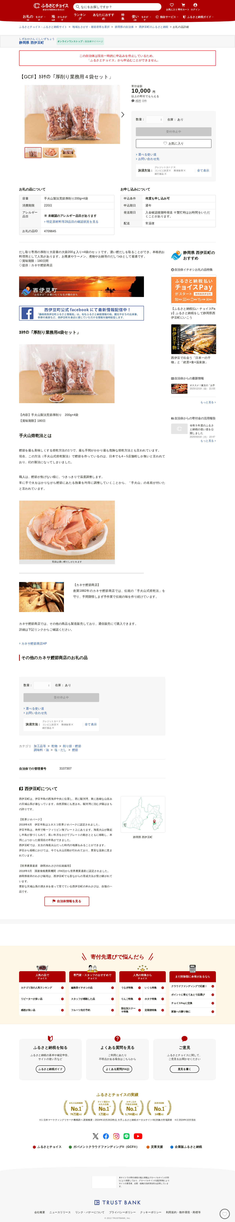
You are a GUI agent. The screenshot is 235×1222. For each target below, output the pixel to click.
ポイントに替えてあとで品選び (188, 994)
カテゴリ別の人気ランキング (36, 987)
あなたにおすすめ (103, 16)
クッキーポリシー (150, 1211)
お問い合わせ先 (149, 158)
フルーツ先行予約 (80, 1010)
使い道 (141, 18)
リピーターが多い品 (31, 999)
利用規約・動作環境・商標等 (183, 1211)
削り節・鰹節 (72, 746)
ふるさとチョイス (49, 1146)
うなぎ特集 (127, 987)
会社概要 (39, 1211)
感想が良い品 (28, 1010)
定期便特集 (151, 1010)
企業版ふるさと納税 (188, 1146)
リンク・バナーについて (90, 1211)
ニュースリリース (60, 1211)
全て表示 (203, 170)
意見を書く (184, 1068)
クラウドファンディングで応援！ (189, 986)
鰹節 (75, 749)
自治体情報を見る (67, 901)
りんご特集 (127, 999)
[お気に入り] (225, 1214)
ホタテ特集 (151, 999)
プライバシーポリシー (122, 1211)
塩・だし (61, 749)
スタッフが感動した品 (83, 999)
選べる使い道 (147, 154)
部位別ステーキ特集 (128, 1010)
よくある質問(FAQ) (117, 1068)
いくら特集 (151, 987)
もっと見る (207, 402)
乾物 (54, 746)
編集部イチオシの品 (82, 987)
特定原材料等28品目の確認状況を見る (72, 221)
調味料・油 (42, 749)
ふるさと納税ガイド (50, 1068)
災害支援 (157, 1146)
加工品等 (40, 746)
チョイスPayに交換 (181, 1003)
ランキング (80, 16)
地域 (60, 18)
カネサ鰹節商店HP (34, 643)
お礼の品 (34, 18)
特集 (122, 16)
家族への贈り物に (180, 1011)
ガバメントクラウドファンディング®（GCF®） (106, 1146)
